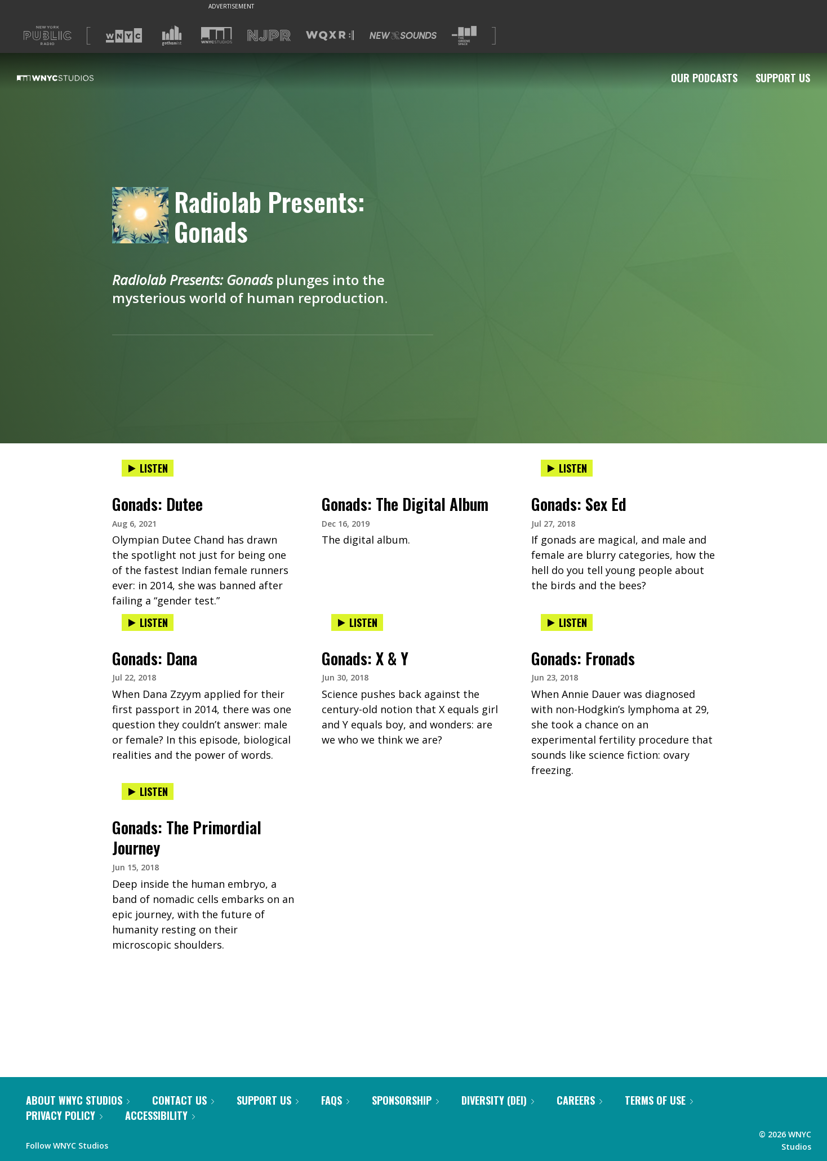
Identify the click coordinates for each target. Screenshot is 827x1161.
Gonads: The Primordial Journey (186, 837)
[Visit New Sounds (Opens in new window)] (403, 35)
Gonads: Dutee (157, 503)
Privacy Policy (64, 1115)
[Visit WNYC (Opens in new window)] (124, 35)
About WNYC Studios (78, 1100)
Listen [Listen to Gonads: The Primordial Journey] (147, 791)
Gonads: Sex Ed (578, 503)
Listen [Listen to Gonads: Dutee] (147, 468)
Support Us (782, 77)
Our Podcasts (704, 77)
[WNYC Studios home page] (69, 78)
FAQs (335, 1100)
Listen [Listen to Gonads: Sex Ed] (566, 468)
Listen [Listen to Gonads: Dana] (147, 622)
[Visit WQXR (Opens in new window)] (330, 35)
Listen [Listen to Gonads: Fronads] (566, 622)
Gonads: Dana (154, 658)
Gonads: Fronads (583, 658)
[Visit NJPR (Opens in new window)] (269, 36)
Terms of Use (659, 1100)
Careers (579, 1100)
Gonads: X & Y (365, 658)
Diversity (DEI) (497, 1100)
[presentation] (204, 479)
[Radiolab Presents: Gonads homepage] (143, 216)
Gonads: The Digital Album (405, 503)
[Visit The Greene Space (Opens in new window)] (464, 36)
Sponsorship (405, 1100)
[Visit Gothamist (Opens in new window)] (172, 35)
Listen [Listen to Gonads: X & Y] (357, 622)
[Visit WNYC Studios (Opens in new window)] (216, 35)
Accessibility (160, 1115)
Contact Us (183, 1100)
